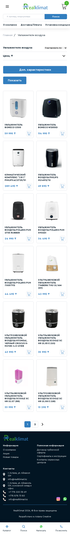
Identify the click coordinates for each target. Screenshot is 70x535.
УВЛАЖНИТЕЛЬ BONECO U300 (14, 126)
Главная (8, 35)
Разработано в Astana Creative (35, 516)
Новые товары (10, 457)
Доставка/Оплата (31, 25)
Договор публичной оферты (48, 451)
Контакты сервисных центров (48, 461)
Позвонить (61, 528)
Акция (6, 453)
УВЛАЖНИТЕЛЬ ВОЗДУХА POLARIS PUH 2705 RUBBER (18, 230)
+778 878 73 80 (17, 496)
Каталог (7, 528)
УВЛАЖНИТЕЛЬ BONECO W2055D (48, 126)
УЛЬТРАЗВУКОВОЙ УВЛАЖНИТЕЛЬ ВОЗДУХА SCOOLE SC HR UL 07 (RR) (17, 397)
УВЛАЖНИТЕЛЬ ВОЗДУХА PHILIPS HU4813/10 (48, 177)
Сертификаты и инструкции (51, 456)
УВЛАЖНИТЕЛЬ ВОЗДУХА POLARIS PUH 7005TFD (18, 282)
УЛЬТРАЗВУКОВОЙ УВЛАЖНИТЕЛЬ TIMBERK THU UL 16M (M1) (50, 284)
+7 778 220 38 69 (18, 492)
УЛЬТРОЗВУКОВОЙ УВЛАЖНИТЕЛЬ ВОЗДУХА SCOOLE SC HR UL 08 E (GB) (50, 397)
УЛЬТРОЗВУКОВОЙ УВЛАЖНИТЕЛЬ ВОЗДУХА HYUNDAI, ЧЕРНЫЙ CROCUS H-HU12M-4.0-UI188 (16, 340)
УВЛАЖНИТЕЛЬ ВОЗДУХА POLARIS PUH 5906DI (51, 230)
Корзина (64, 7)
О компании (10, 25)
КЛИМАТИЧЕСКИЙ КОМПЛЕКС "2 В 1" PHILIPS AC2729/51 (15, 177)
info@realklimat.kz (18, 499)
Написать (41, 528)
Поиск (23, 528)
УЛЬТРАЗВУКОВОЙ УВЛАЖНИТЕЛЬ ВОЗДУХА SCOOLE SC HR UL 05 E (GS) (50, 339)
